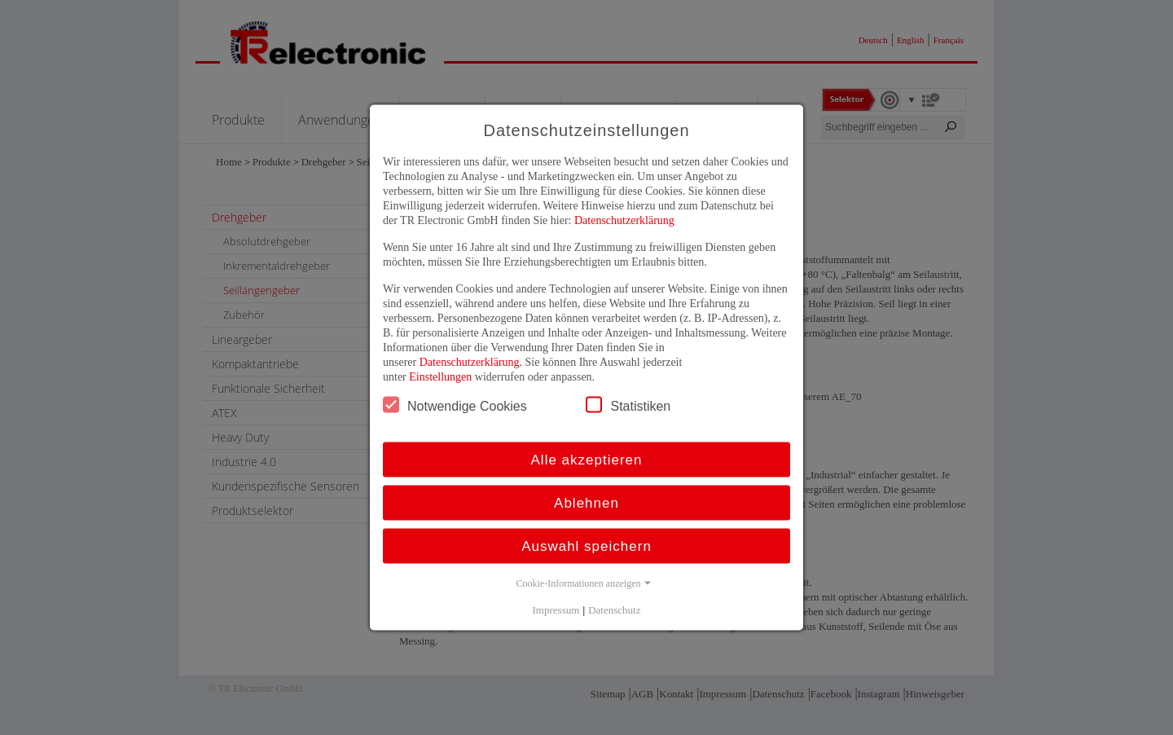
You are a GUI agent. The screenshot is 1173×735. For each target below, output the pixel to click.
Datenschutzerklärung (624, 220)
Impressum (556, 610)
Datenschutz (614, 610)
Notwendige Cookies (455, 405)
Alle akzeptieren (587, 460)
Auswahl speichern (586, 546)
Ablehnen (586, 503)
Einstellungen (440, 377)
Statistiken (628, 405)
